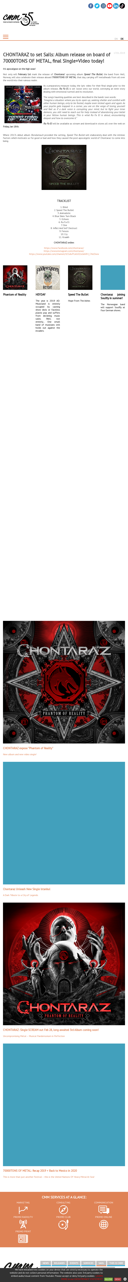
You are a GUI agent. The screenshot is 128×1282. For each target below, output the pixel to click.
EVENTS (74, 1263)
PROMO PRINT (23, 1231)
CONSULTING (63, 1202)
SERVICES (88, 1263)
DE (122, 38)
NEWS (46, 1263)
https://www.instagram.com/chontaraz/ (64, 250)
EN (116, 38)
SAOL (101, 1263)
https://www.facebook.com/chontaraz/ (64, 247)
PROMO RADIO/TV (23, 1216)
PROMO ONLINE (103, 1216)
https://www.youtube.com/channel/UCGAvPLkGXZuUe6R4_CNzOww (64, 253)
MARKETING (23, 1202)
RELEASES (59, 1263)
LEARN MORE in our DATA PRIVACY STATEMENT (82, 1277)
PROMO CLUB (63, 1216)
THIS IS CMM (116, 1263)
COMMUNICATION (103, 1202)
